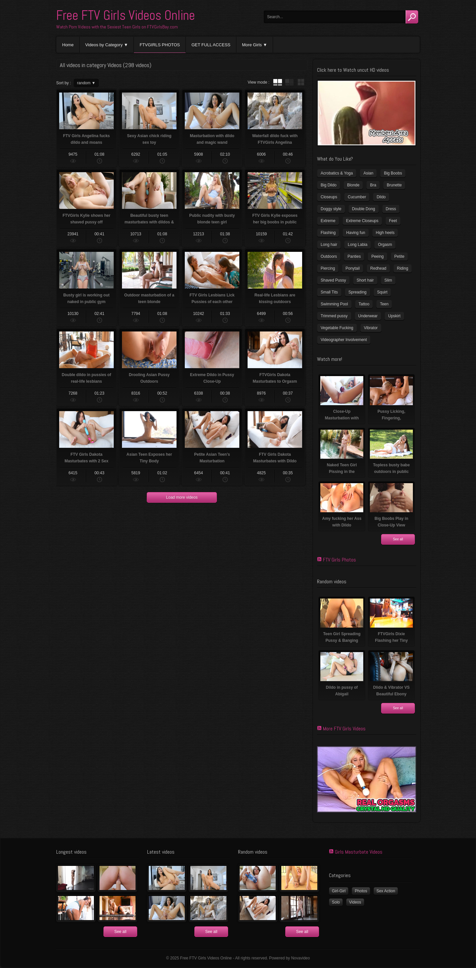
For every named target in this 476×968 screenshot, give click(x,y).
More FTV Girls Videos (344, 728)
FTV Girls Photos (339, 559)
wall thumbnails (301, 82)
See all (398, 539)
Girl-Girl (338, 891)
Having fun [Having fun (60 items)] (355, 232)
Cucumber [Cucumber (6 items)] (357, 197)
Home (68, 44)
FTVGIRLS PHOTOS (159, 44)
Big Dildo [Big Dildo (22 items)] (329, 185)
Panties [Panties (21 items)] (354, 256)
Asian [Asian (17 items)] (368, 173)
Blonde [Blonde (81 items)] (353, 185)
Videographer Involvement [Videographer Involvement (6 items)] (344, 339)
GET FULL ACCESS (210, 44)
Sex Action (386, 891)
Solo (336, 902)
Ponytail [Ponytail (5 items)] (352, 268)
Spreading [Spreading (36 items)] (357, 292)
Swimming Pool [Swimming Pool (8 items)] (334, 304)
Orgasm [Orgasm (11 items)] (385, 244)
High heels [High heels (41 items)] (385, 232)
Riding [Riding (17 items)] (402, 268)
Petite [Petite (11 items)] (399, 256)
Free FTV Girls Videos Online (125, 15)
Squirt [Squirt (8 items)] (382, 292)
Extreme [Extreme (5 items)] (328, 220)
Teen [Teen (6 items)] (384, 304)
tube (278, 82)
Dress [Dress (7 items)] (391, 209)
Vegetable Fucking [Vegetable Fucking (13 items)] (337, 328)
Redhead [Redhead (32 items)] (378, 268)
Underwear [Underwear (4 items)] (368, 316)
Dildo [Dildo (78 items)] (381, 197)
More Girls (252, 44)
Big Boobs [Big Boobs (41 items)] (393, 173)
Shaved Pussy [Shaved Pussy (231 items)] (333, 280)
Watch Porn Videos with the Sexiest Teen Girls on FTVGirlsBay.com (117, 27)
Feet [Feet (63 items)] (393, 220)
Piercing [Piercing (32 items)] (328, 268)
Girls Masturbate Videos (358, 851)
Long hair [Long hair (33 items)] (329, 244)
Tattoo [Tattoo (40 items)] (364, 304)
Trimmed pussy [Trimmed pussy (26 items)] (334, 316)
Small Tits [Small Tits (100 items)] (329, 292)
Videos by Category (104, 44)
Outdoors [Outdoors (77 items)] (329, 256)
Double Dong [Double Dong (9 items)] (363, 209)
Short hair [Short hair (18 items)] (365, 280)
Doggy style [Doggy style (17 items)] (331, 209)
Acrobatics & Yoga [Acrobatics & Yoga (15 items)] (337, 173)
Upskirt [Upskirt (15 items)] (394, 316)
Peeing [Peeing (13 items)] (377, 256)
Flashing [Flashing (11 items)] (328, 232)
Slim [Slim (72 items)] (388, 280)
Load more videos (181, 497)
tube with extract (289, 82)
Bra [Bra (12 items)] (373, 185)
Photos (361, 891)
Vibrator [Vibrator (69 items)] (371, 328)
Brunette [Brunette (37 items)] (394, 185)
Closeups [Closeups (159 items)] (329, 197)
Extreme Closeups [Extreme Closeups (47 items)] (362, 220)
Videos (355, 902)
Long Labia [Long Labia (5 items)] (357, 244)
